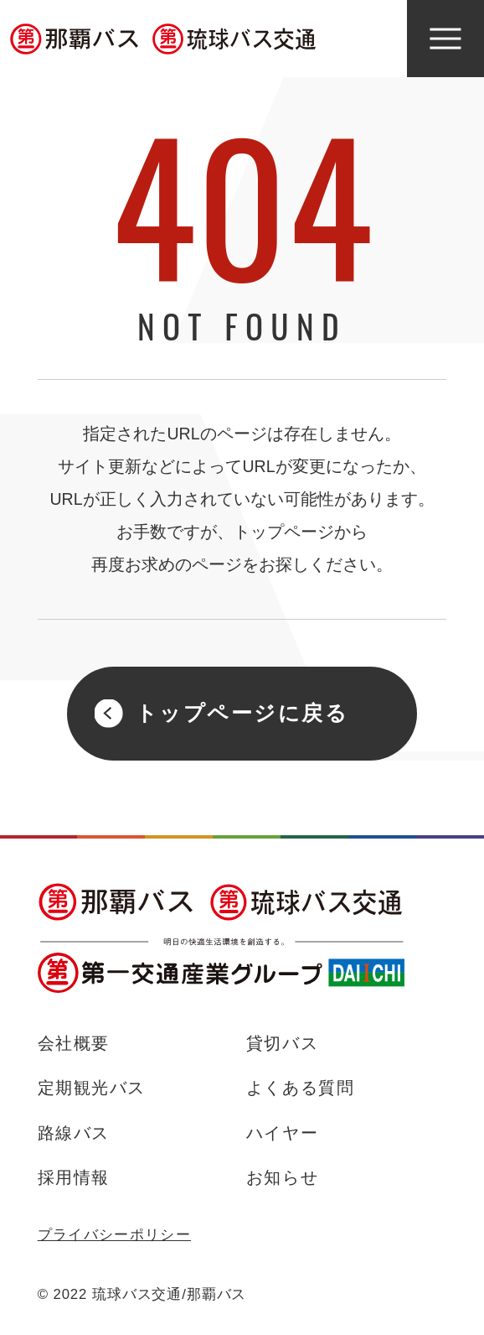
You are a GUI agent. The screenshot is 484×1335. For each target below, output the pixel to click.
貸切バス (282, 1043)
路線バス (74, 1133)
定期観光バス (92, 1087)
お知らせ (282, 1177)
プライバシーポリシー (114, 1235)
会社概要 (74, 1043)
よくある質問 (300, 1087)
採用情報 (74, 1177)
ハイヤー (282, 1133)
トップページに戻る (242, 713)
